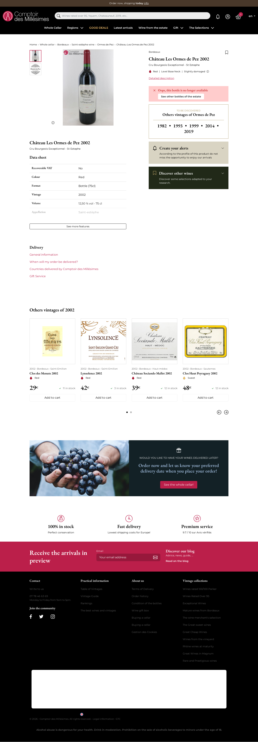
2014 (212, 126)
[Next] (225, 412)
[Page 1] (127, 412)
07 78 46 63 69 (39, 596)
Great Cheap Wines (195, 632)
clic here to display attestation (161, 714)
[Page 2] (131, 412)
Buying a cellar (141, 617)
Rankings (86, 603)
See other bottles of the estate (181, 96)
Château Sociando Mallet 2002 (152, 373)
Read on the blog (177, 561)
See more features (77, 226)
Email (99, 551)
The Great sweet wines (197, 624)
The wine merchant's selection (202, 617)
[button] (207, 71)
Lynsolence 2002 (91, 373)
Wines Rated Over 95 (196, 596)
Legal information (103, 718)
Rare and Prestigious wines (200, 660)
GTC (118, 718)
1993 (180, 126)
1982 (164, 126)
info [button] (146, 3)
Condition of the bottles (147, 603)
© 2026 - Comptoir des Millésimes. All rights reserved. (61, 718)
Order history (140, 596)
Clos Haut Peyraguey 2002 (200, 373)
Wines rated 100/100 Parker (200, 589)
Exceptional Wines (194, 603)
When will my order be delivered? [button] (54, 262)
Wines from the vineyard (198, 639)
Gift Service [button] (38, 276)
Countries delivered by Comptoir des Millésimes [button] (64, 269)
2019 (188, 131)
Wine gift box (140, 610)
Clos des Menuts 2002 (44, 373)
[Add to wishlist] (226, 52)
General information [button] (44, 254)
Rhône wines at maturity (198, 646)
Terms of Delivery (143, 589)
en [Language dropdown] (251, 16)
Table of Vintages (91, 589)
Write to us (37, 589)
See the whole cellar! (179, 484)
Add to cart (52, 397)
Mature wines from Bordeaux (201, 610)
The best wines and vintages (98, 610)
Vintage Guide (90, 596)
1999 (196, 126)
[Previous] (220, 412)
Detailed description (161, 78)
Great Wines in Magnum (198, 653)
